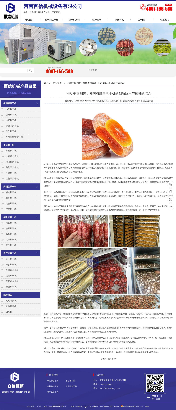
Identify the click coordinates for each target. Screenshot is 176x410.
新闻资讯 (119, 20)
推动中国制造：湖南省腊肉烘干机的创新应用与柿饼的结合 (95, 83)
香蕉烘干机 (11, 151)
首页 (46, 83)
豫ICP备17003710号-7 (109, 406)
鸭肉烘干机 (11, 209)
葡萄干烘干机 (12, 167)
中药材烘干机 (9, 103)
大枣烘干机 (11, 239)
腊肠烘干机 (11, 198)
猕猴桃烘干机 (12, 162)
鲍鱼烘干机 (11, 287)
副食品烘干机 (9, 217)
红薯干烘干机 (12, 178)
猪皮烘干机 (11, 203)
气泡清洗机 (11, 300)
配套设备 (7, 295)
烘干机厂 (142, 20)
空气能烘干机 (51, 20)
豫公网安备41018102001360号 (136, 406)
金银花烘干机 (12, 126)
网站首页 (29, 20)
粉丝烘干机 (11, 228)
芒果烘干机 (11, 173)
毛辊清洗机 (11, 306)
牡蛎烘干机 (11, 276)
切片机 (9, 312)
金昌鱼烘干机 (12, 270)
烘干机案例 (74, 20)
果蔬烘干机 (8, 145)
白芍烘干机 (11, 115)
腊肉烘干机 (11, 192)
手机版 (95, 406)
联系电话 (164, 20)
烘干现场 (96, 20)
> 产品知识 (55, 83)
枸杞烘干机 (11, 120)
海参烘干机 (11, 264)
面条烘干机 (11, 234)
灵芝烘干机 (11, 131)
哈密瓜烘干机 (12, 156)
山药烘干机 (11, 109)
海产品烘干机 (9, 253)
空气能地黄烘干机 (14, 137)
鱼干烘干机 (11, 259)
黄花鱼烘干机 (12, 281)
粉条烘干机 (11, 223)
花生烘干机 (11, 245)
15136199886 (170, 184)
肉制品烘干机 (9, 186)
